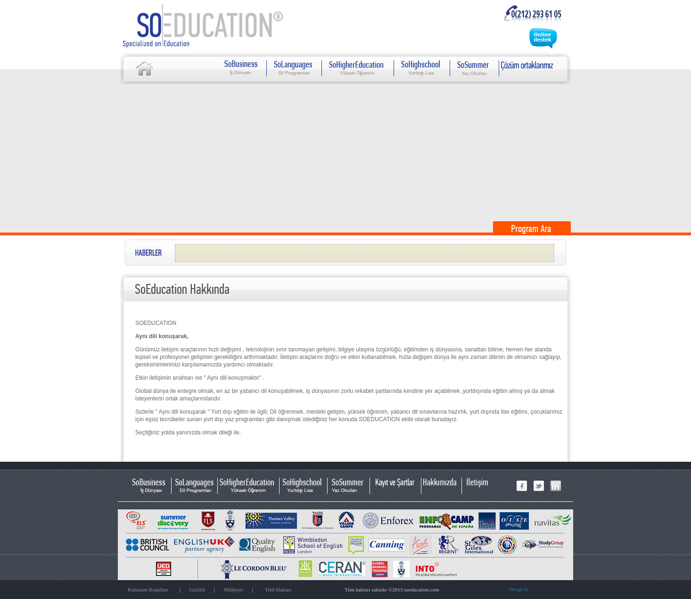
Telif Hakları (278, 589)
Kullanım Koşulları (148, 589)
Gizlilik (197, 589)
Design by (518, 589)
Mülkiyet (233, 589)
